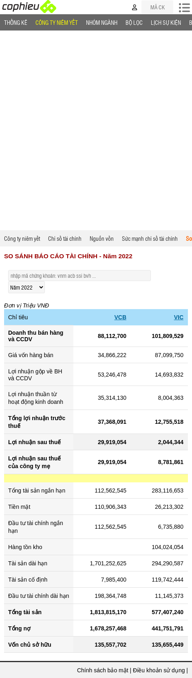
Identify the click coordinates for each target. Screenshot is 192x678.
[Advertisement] (96, 130)
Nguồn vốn (102, 238)
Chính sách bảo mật (102, 670)
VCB (120, 317)
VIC (178, 317)
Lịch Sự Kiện (166, 22)
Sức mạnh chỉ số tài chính (150, 238)
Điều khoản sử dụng (159, 670)
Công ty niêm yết (56, 22)
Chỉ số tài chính (65, 238)
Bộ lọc (134, 22)
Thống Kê (15, 22)
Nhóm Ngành (101, 22)
